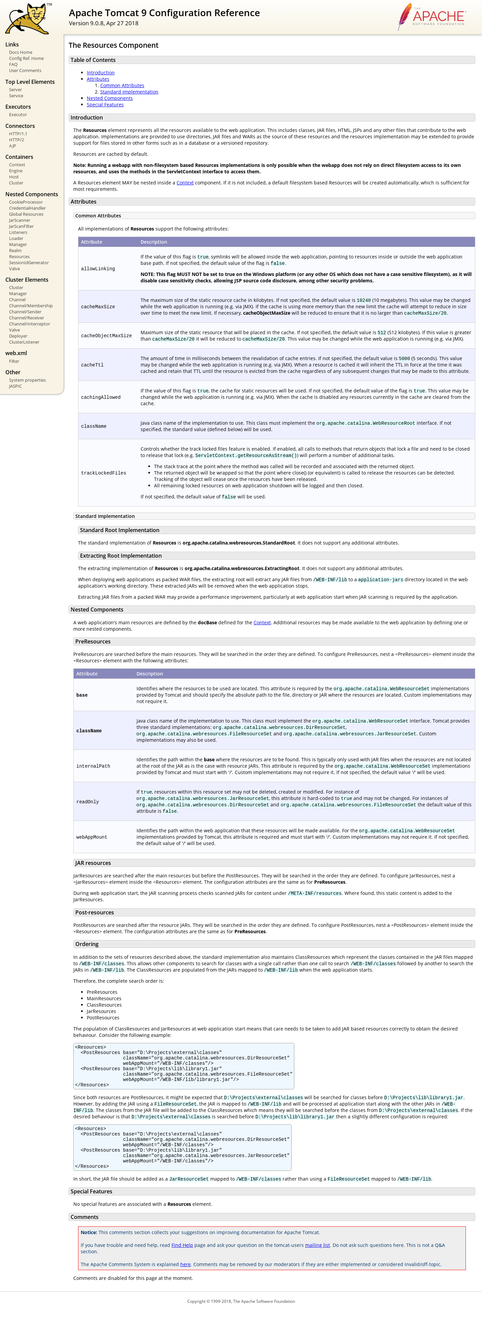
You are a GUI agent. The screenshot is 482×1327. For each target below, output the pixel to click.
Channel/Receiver (26, 318)
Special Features (105, 104)
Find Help (182, 1261)
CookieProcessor (26, 202)
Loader (16, 238)
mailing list (317, 1261)
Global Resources (26, 214)
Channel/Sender (25, 312)
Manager (18, 244)
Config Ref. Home (26, 58)
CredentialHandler (27, 208)
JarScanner (19, 220)
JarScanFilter (21, 226)
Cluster (16, 183)
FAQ (13, 64)
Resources (19, 256)
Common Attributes (122, 85)
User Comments (25, 70)
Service (16, 96)
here (185, 1280)
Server (15, 89)
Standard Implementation (129, 92)
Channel (17, 299)
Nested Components (110, 98)
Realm (15, 250)
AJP (12, 146)
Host (14, 177)
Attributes (98, 79)
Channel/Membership (31, 306)
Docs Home (20, 52)
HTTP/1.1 (18, 134)
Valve (14, 269)
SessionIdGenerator (29, 262)
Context (17, 165)
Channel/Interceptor (29, 324)
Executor (18, 114)
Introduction (101, 72)
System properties (27, 380)
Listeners (18, 232)
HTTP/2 (16, 140)
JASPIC (15, 386)
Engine (16, 171)
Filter (14, 361)
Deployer (18, 336)
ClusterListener (24, 342)
